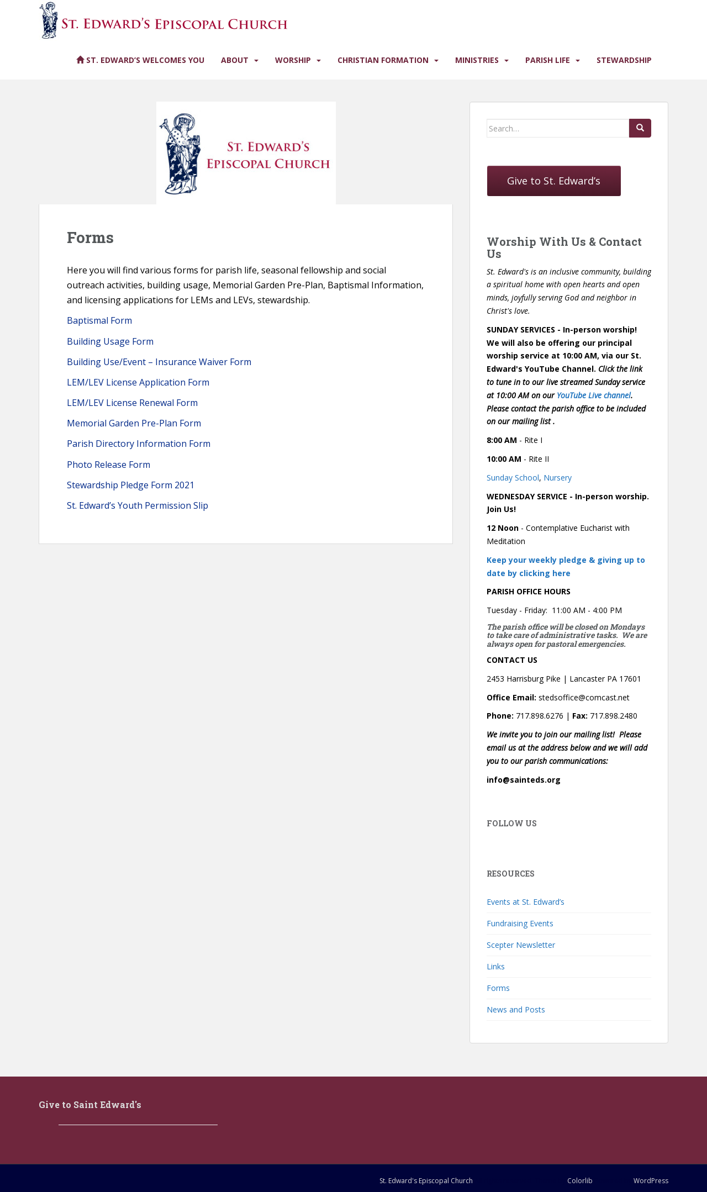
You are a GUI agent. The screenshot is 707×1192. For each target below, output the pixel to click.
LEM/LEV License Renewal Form (132, 403)
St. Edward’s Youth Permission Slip (137, 505)
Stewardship (624, 60)
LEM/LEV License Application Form (138, 382)
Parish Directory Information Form (138, 443)
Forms (498, 988)
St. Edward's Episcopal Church (426, 1180)
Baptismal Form (99, 320)
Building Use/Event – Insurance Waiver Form (159, 362)
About (235, 60)
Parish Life (547, 60)
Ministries (477, 60)
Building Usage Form (110, 341)
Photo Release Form (108, 464)
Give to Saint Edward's (90, 1104)
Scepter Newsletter (521, 945)
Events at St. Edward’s (525, 901)
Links (496, 966)
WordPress (651, 1180)
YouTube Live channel (594, 395)
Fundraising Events (520, 923)
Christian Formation (383, 60)
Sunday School (513, 477)
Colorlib (580, 1180)
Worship (293, 60)
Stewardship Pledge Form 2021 (130, 485)
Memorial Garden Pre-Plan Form (134, 423)
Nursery (558, 477)
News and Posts (516, 1009)
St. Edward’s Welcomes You (140, 60)
